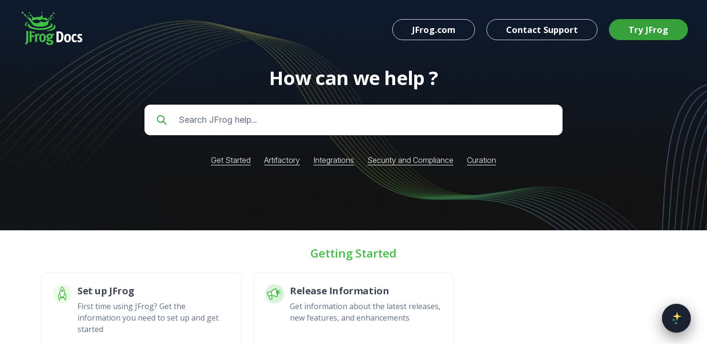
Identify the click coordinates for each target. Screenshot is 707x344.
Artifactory (282, 160)
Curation (481, 160)
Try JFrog (648, 29)
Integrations (333, 160)
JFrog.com (433, 29)
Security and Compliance (410, 160)
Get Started (231, 160)
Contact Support (542, 29)
